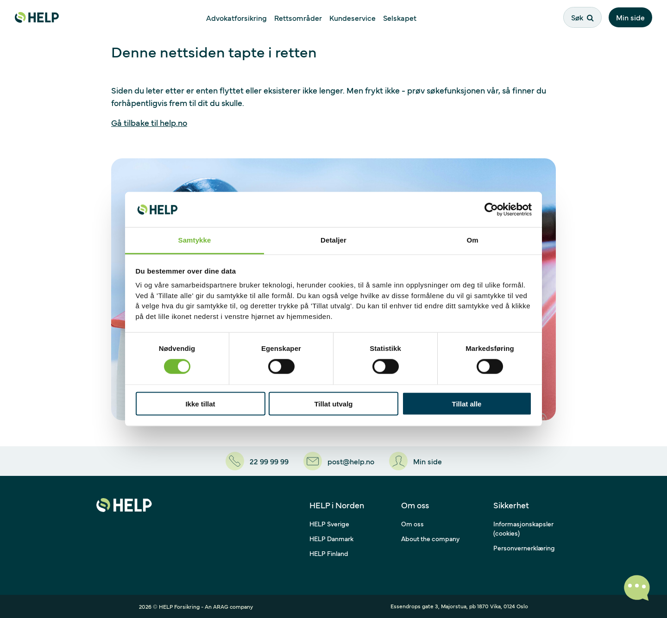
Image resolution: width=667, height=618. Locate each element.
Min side (630, 17)
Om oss (412, 523)
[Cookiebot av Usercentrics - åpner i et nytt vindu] (491, 209)
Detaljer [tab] (333, 240)
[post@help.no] (338, 461)
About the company (430, 538)
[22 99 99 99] (257, 461)
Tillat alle (467, 403)
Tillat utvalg (333, 403)
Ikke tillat (200, 403)
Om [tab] (472, 240)
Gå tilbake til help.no (149, 122)
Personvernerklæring (524, 547)
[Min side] (415, 461)
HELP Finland (328, 553)
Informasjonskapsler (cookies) (523, 528)
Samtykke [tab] (194, 240)
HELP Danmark (331, 538)
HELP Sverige (329, 523)
